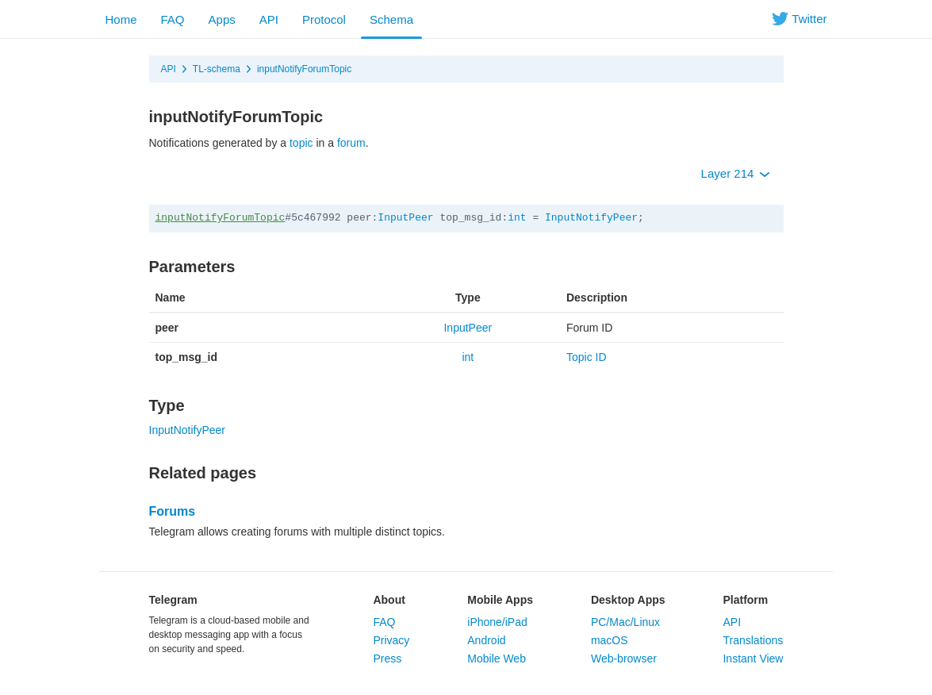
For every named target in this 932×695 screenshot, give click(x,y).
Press (387, 658)
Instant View (753, 658)
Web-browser (624, 658)
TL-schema (216, 69)
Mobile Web (496, 658)
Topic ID (586, 357)
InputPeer (405, 218)
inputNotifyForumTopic (304, 69)
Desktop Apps (628, 599)
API (268, 19)
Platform (745, 599)
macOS (609, 640)
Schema (391, 19)
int (517, 218)
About (389, 599)
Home (121, 19)
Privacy (391, 640)
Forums (172, 511)
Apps (222, 19)
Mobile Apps (500, 599)
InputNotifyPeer (591, 218)
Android (486, 640)
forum (351, 142)
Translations (753, 640)
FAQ (173, 19)
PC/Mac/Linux (625, 622)
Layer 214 (735, 173)
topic (301, 142)
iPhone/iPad (497, 622)
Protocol (324, 19)
